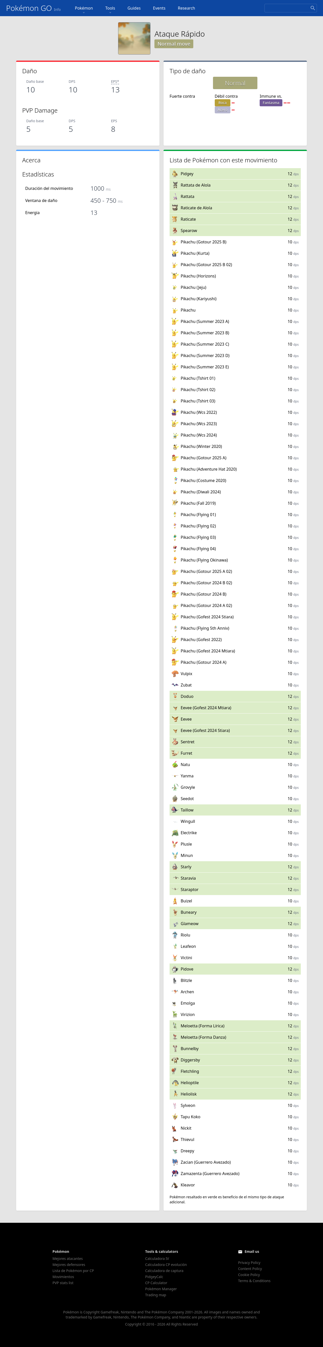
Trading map (155, 1294)
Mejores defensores (68, 1264)
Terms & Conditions (254, 1280)
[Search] (290, 8)
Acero (222, 109)
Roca (223, 102)
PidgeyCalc (154, 1276)
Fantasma (271, 102)
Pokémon (84, 10)
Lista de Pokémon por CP (73, 1270)
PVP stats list (62, 1282)
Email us (252, 1251)
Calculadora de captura (164, 1270)
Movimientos (63, 1276)
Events (159, 8)
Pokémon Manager (161, 1288)
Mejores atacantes (67, 1258)
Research (186, 8)
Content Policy (250, 1268)
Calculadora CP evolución (166, 1264)
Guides (134, 8)
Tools (110, 10)
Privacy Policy (249, 1262)
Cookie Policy (249, 1274)
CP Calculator (156, 1282)
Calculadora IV (157, 1258)
